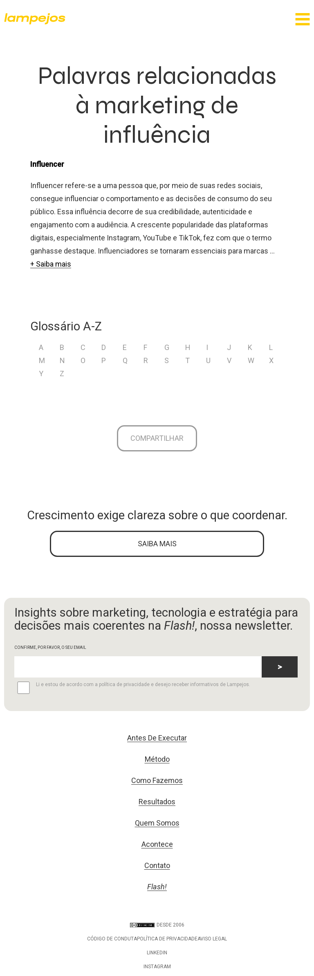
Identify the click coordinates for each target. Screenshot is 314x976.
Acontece (157, 844)
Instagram (157, 966)
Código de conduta (112, 939)
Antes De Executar (157, 738)
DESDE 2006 (157, 925)
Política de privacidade (167, 939)
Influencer (47, 164)
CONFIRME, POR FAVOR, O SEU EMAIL (50, 647)
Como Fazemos (157, 780)
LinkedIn (157, 953)
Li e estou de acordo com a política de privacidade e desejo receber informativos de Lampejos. (132, 688)
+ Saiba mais (50, 264)
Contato (157, 865)
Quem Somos (157, 823)
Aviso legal (212, 939)
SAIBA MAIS (157, 543)
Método (157, 759)
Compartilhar (157, 438)
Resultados (157, 801)
